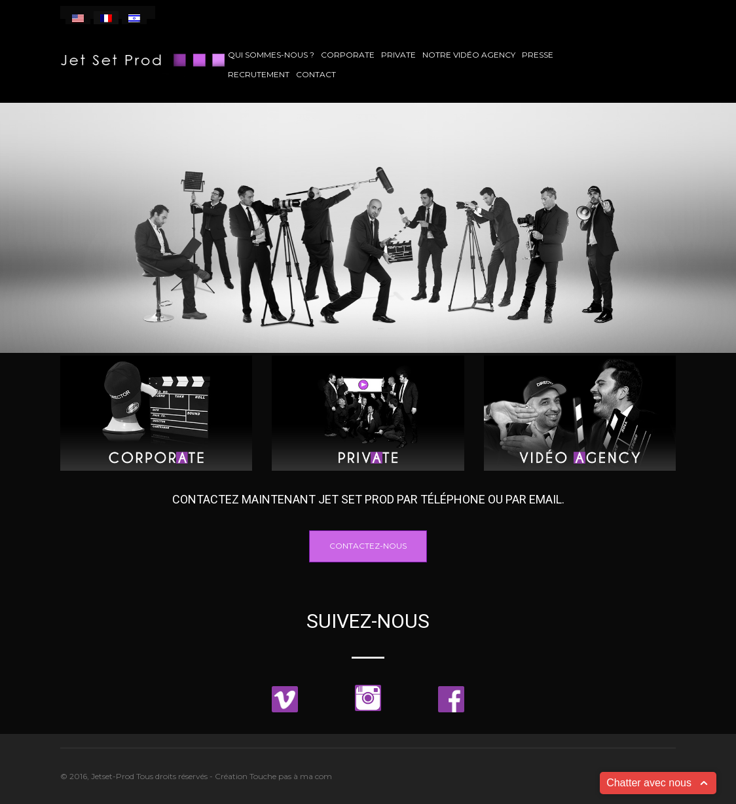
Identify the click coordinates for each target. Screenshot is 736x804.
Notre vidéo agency (468, 55)
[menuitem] (77, 17)
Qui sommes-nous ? (271, 55)
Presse (537, 55)
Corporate (348, 55)
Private (398, 55)
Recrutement (258, 74)
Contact (316, 74)
